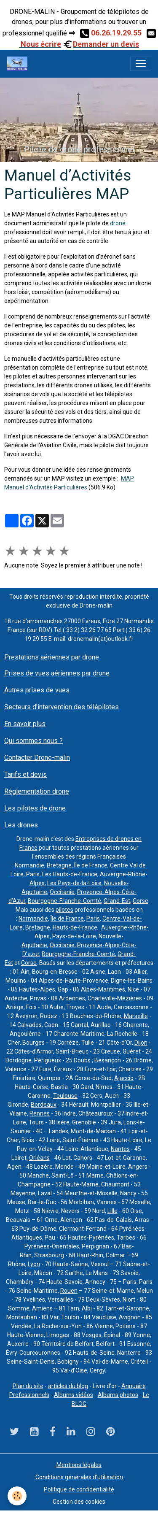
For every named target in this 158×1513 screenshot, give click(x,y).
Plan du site (28, 1386)
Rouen (69, 1290)
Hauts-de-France (75, 927)
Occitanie (62, 892)
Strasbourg (49, 1255)
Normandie (29, 865)
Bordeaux (43, 1104)
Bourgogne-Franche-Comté (64, 900)
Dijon (140, 1042)
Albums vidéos (73, 1394)
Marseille (136, 1016)
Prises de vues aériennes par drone (57, 673)
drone (118, 223)
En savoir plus (25, 724)
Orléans (39, 1157)
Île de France (90, 865)
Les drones (21, 825)
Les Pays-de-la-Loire (74, 883)
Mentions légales (79, 1465)
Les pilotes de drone (35, 808)
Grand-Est (117, 900)
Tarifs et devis (25, 774)
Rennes (39, 1113)
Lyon (34, 1264)
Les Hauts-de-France (69, 874)
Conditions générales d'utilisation (79, 1477)
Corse (140, 900)
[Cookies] (17, 1495)
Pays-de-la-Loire (74, 936)
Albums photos (118, 1394)
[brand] (19, 64)
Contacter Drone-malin (37, 758)
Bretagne (59, 865)
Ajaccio (124, 1078)
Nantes (120, 1149)
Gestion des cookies (79, 1501)
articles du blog (68, 1386)
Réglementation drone (36, 791)
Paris (33, 874)
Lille (112, 1211)
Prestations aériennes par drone (51, 657)
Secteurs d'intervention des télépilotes (61, 707)
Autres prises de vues (37, 690)
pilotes (64, 909)
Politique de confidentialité (79, 1489)
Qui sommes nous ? (33, 741)
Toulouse (65, 1095)
